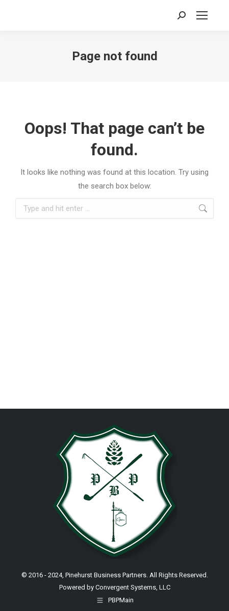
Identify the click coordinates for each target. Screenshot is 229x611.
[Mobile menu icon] (202, 15)
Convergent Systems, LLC (132, 587)
